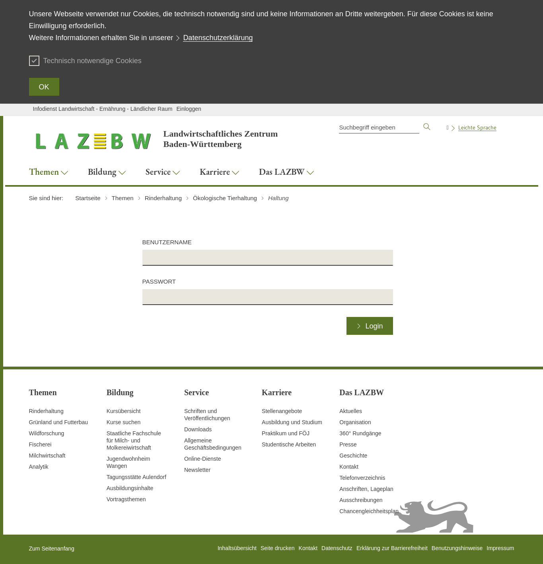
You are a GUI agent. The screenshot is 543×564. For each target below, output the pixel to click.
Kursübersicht (124, 411)
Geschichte (353, 455)
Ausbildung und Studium (292, 422)
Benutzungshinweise (457, 548)
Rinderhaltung (46, 411)
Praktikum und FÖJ (285, 433)
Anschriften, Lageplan (366, 489)
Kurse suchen (124, 422)
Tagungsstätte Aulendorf (136, 477)
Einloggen (188, 109)
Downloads (198, 429)
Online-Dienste (202, 459)
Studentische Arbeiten (289, 444)
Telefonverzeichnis (362, 478)
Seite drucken (278, 548)
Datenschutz (336, 548)
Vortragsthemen (126, 499)
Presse (348, 444)
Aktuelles (350, 411)
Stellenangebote (282, 411)
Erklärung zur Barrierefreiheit (392, 548)
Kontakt (348, 467)
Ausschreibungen (360, 500)
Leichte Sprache (477, 127)
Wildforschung (46, 433)
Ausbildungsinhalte (130, 488)
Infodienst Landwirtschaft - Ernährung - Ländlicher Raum (103, 109)
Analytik (39, 467)
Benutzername (167, 242)
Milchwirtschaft (47, 455)
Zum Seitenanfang (51, 548)
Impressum (500, 548)
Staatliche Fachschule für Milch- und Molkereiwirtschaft (134, 440)
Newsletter (197, 470)
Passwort (159, 281)
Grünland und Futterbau (58, 422)
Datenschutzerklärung (218, 38)
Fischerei (40, 444)
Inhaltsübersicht (237, 548)
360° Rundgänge (360, 433)
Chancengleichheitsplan (369, 511)
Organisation (355, 422)
